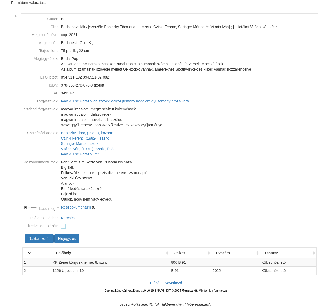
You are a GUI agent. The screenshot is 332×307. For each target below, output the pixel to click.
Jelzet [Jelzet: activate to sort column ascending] (179, 253)
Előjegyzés (67, 238)
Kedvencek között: (43, 226)
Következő (173, 283)
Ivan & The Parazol (77, 101)
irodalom (143, 101)
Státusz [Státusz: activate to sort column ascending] (271, 253)
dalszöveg (101, 101)
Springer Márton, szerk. (80, 143)
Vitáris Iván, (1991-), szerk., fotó (87, 149)
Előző (154, 283)
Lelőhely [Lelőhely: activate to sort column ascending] (63, 253)
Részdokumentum (76, 207)
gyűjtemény (161, 101)
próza (176, 101)
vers (185, 101)
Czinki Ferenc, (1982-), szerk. (85, 138)
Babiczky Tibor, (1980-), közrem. (87, 133)
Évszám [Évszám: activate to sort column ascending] (223, 253)
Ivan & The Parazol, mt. (80, 154)
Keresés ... (70, 218)
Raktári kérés (39, 238)
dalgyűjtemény (123, 101)
